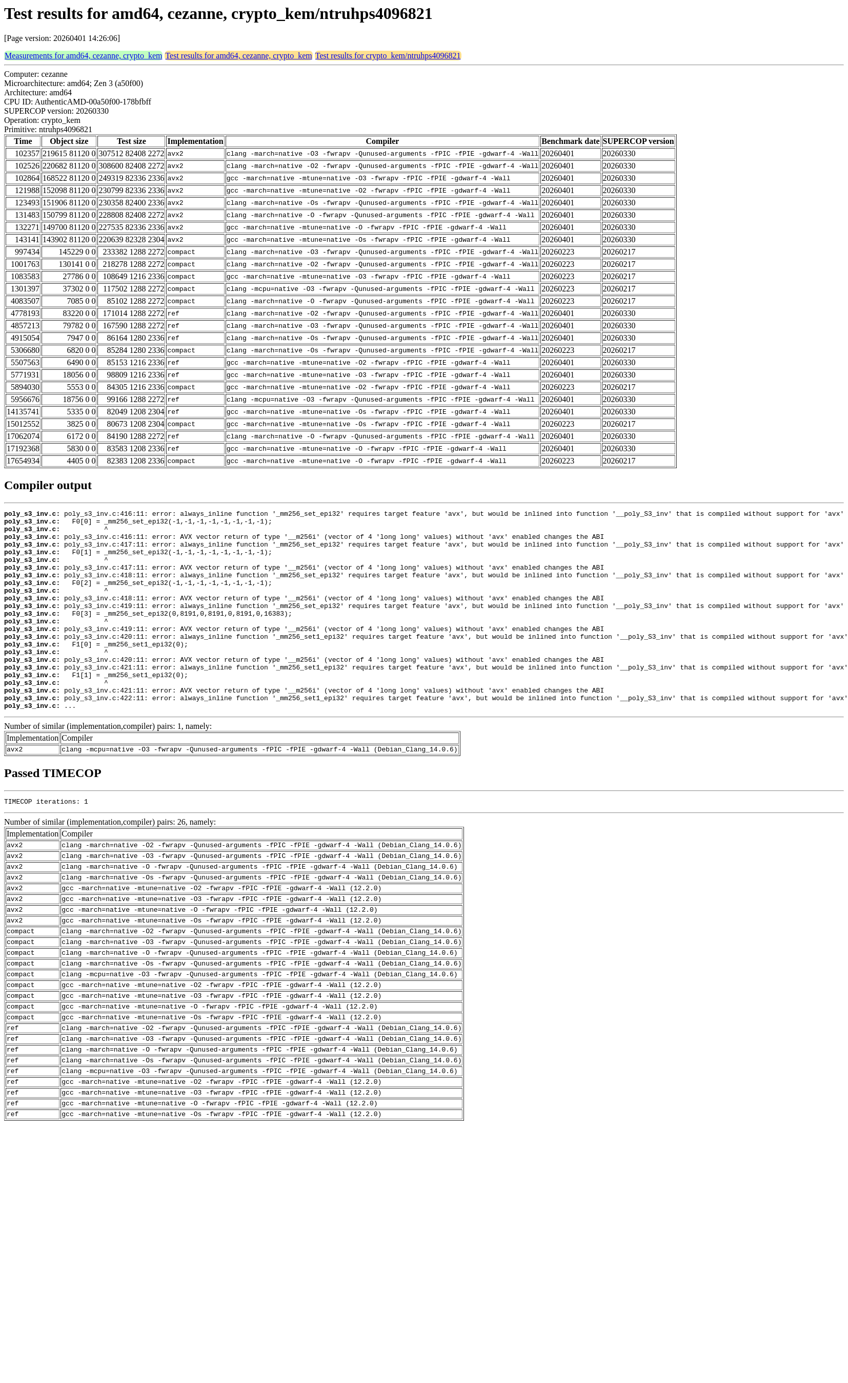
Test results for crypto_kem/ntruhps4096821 (388, 55)
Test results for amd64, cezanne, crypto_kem (238, 55)
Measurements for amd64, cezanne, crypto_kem (83, 55)
